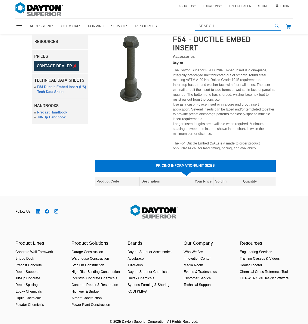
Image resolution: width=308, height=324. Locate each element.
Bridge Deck (24, 258)
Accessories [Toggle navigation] (42, 26)
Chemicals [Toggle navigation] (71, 26)
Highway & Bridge (85, 291)
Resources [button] (46, 41)
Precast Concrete (28, 265)
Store (263, 6)
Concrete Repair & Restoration (94, 285)
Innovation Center (197, 258)
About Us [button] (187, 6)
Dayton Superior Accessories (149, 252)
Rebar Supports (27, 272)
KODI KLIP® (137, 291)
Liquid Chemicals (28, 298)
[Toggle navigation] (19, 25)
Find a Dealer (240, 6)
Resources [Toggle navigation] (146, 26)
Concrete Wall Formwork (34, 252)
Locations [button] (212, 6)
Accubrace (135, 258)
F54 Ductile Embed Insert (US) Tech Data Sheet (61, 89)
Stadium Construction (87, 265)
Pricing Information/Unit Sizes (185, 165)
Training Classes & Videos (260, 258)
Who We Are (193, 252)
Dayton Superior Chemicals (148, 272)
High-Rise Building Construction (95, 272)
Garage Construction (87, 252)
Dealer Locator (251, 265)
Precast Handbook (52, 112)
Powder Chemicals (29, 304)
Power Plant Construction (90, 304)
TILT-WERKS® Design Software (264, 278)
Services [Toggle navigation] (120, 26)
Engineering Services (256, 252)
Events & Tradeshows (200, 272)
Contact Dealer (56, 66)
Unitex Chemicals (140, 278)
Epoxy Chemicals (28, 291)
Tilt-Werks (135, 265)
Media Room (193, 265)
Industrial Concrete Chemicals (94, 278)
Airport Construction (86, 298)
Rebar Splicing (26, 285)
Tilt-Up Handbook (51, 117)
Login (282, 6)
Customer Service (197, 278)
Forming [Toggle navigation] (96, 26)
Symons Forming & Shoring (148, 285)
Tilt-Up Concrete (27, 278)
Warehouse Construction (90, 258)
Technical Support (197, 285)
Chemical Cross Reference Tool (264, 272)
